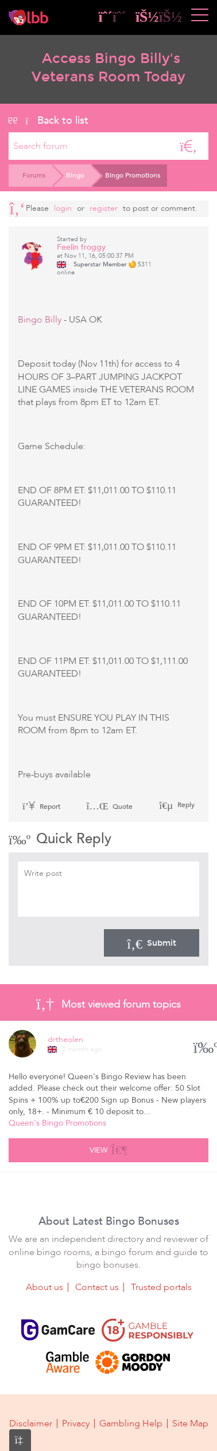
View (108, 1148)
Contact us (97, 1287)
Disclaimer (30, 1423)
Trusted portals (161, 1287)
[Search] (188, 146)
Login (63, 208)
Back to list (48, 120)
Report (41, 806)
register (104, 208)
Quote (109, 806)
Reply (185, 804)
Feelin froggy (81, 247)
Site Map (190, 1423)
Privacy (76, 1423)
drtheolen (65, 1039)
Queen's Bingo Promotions (57, 1123)
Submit (151, 943)
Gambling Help (130, 1423)
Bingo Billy (39, 319)
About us (44, 1287)
